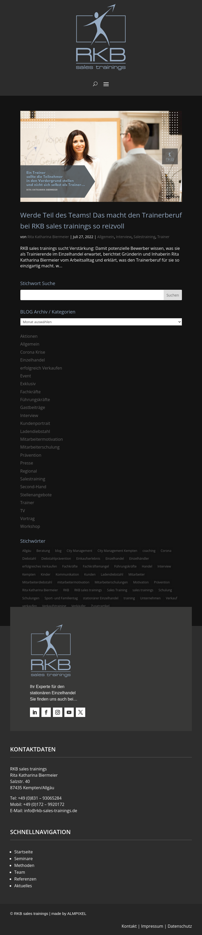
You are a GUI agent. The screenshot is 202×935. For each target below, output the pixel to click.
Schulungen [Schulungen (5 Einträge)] (30, 598)
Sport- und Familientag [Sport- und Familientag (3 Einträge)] (61, 598)
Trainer (163, 236)
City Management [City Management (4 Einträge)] (79, 550)
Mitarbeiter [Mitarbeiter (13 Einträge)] (136, 574)
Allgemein (105, 236)
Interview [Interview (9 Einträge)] (164, 566)
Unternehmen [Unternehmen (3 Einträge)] (150, 598)
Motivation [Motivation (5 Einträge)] (141, 582)
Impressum (152, 926)
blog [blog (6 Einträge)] (58, 550)
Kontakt (129, 926)
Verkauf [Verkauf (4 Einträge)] (171, 598)
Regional (28, 471)
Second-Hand (33, 487)
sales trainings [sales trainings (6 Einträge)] (142, 590)
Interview (124, 236)
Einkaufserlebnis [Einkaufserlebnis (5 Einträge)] (88, 558)
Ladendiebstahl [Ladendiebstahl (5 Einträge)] (112, 574)
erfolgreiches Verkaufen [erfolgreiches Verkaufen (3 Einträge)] (39, 566)
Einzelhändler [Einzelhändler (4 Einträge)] (139, 558)
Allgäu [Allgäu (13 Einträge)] (26, 550)
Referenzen (25, 879)
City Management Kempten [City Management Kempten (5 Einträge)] (117, 550)
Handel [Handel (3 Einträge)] (147, 566)
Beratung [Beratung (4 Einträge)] (43, 550)
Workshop (30, 526)
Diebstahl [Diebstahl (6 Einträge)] (29, 558)
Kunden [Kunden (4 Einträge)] (90, 574)
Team (19, 872)
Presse (26, 463)
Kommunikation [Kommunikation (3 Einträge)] (67, 574)
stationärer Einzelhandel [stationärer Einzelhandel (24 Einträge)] (100, 598)
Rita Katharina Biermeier (48, 236)
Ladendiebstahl (35, 431)
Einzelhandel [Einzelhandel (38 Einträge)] (115, 558)
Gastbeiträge (32, 407)
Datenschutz (180, 926)
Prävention (30, 455)
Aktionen (29, 336)
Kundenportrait (35, 423)
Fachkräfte (30, 392)
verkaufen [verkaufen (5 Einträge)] (29, 606)
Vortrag (27, 518)
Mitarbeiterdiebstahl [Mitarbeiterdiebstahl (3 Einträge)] (37, 582)
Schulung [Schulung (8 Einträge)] (165, 590)
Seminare (23, 858)
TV (22, 511)
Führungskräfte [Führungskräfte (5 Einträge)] (125, 566)
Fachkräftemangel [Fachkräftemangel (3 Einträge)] (96, 566)
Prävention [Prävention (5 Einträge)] (162, 582)
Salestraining (144, 236)
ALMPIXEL (76, 913)
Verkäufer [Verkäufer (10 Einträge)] (78, 606)
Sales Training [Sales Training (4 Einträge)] (117, 590)
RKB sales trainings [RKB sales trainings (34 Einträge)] (88, 590)
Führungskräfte (35, 399)
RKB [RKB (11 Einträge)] (66, 590)
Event (25, 376)
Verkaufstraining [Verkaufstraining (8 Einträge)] (54, 606)
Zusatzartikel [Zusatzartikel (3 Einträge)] (100, 606)
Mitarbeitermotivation (41, 439)
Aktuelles (23, 886)
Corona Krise (32, 352)
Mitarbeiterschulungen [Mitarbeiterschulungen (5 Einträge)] (111, 582)
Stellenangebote (36, 495)
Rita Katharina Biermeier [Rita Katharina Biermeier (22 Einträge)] (40, 590)
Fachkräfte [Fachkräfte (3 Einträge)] (70, 566)
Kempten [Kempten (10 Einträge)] (29, 574)
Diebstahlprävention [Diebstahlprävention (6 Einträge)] (56, 558)
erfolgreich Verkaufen (41, 368)
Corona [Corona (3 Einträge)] (166, 550)
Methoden (24, 865)
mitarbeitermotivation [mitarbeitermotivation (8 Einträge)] (73, 582)
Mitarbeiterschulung (40, 447)
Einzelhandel (32, 360)
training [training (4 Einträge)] (129, 598)
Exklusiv (28, 384)
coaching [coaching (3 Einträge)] (149, 550)
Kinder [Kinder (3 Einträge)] (46, 574)
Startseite (23, 852)
